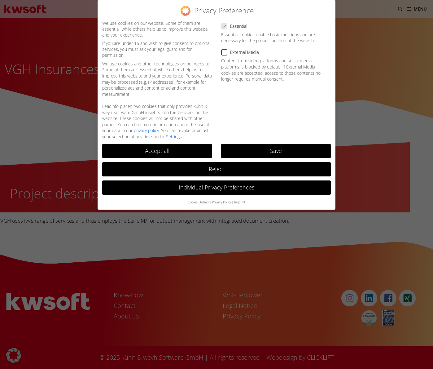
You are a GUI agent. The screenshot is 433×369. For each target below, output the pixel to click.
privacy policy (146, 130)
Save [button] (276, 150)
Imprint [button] (239, 202)
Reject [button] (216, 169)
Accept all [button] (157, 150)
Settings (174, 137)
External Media (242, 52)
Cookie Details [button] (198, 202)
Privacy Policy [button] (221, 202)
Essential (236, 26)
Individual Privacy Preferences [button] (216, 187)
